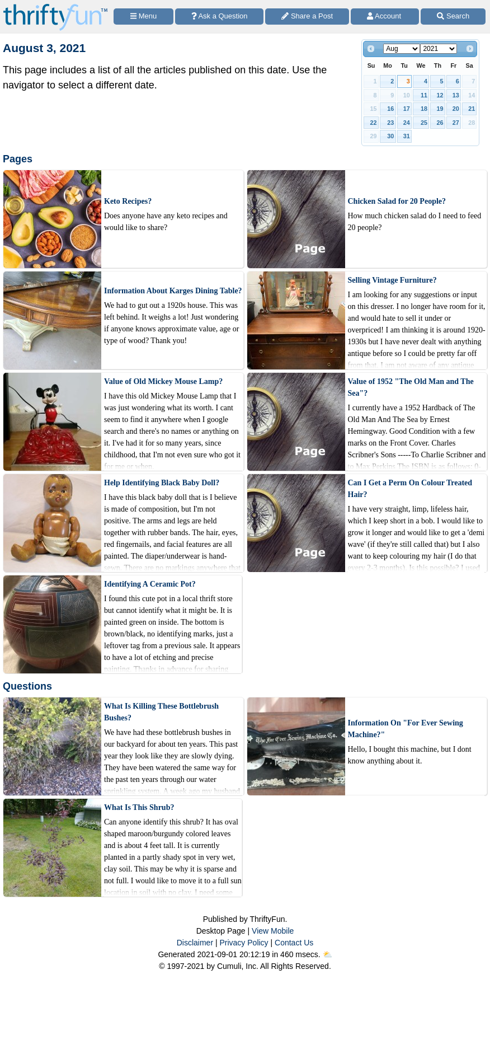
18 (424, 108)
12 (439, 95)
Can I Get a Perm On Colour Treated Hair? (410, 489)
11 (424, 95)
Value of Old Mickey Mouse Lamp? (163, 381)
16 (390, 108)
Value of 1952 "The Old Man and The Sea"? (411, 387)
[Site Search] (453, 16)
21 (471, 108)
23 (390, 122)
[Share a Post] (307, 16)
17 (406, 108)
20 (456, 108)
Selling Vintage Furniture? (392, 280)
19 (439, 108)
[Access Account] (385, 16)
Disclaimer (195, 942)
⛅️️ (327, 954)
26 (439, 122)
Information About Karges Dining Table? (173, 291)
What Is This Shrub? (139, 807)
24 (406, 122)
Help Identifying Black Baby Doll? (161, 483)
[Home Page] (55, 6)
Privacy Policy (243, 942)
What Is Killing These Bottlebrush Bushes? (161, 712)
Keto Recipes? (128, 201)
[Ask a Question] (219, 16)
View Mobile (273, 930)
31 (406, 136)
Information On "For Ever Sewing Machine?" (405, 729)
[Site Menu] (143, 16)
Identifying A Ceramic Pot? (150, 584)
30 (390, 136)
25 (424, 122)
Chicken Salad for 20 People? (397, 201)
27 (456, 122)
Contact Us (294, 942)
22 (373, 122)
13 (456, 95)
